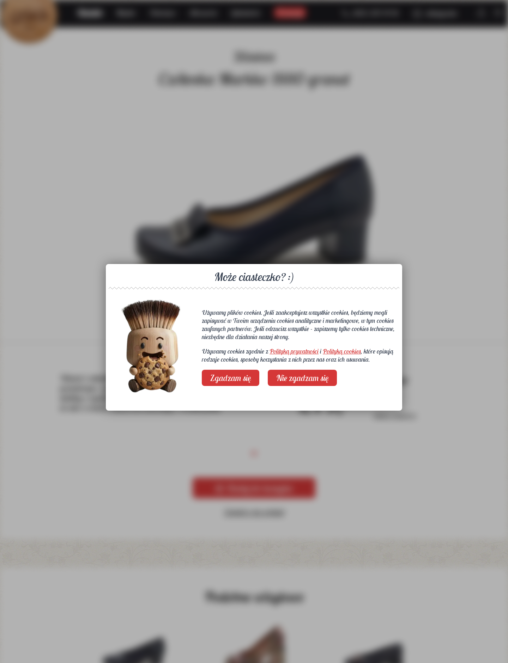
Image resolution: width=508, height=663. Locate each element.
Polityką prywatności (294, 351)
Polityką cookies (342, 351)
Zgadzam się (230, 378)
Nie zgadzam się (302, 378)
